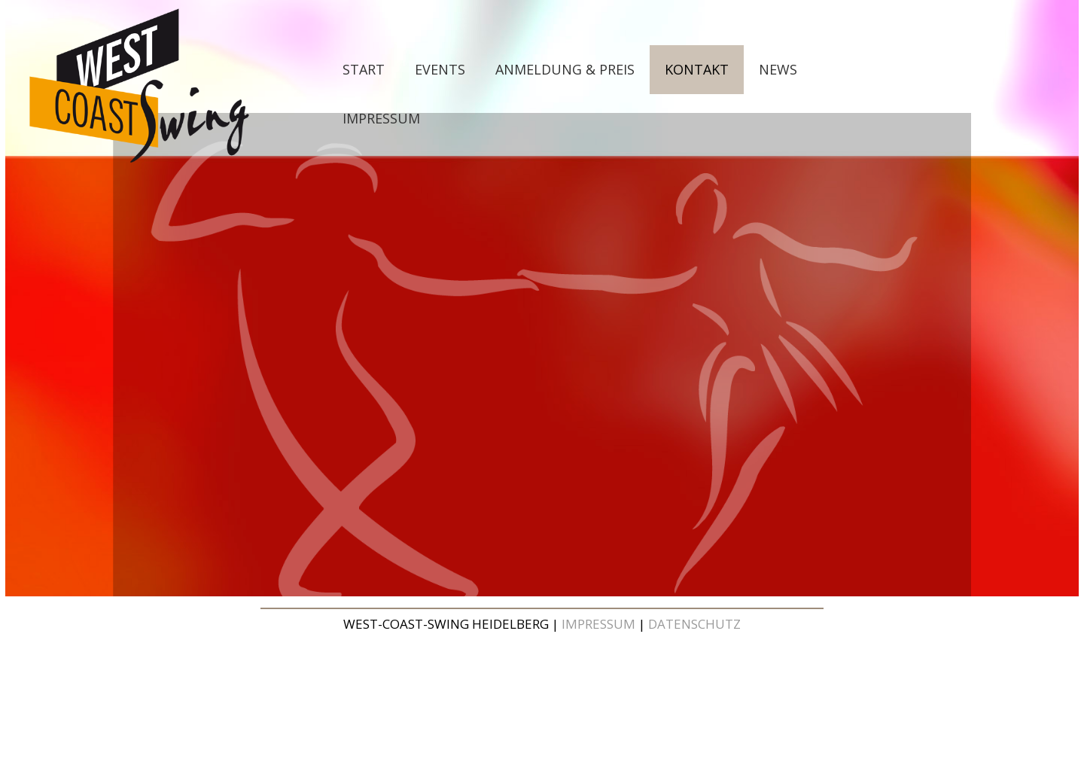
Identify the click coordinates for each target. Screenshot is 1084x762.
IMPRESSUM (598, 623)
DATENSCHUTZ (694, 623)
